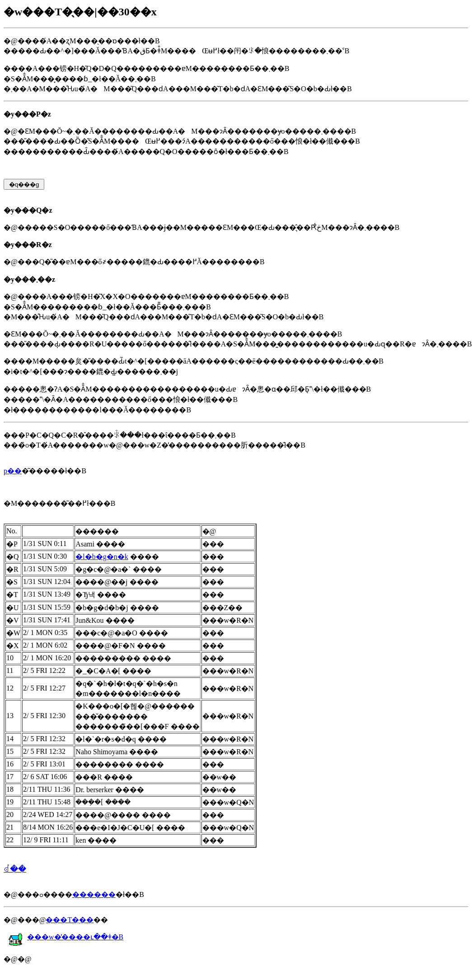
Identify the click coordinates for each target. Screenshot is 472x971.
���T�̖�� (69, 920)
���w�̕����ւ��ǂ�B (65, 937)
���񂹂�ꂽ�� (15, 868)
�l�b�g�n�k (101, 556)
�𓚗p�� (13, 471)
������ (94, 894)
